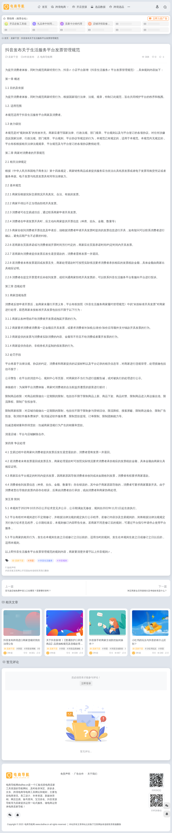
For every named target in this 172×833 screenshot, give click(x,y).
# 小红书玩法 (150, 649)
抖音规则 (102, 551)
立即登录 (86, 683)
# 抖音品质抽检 (73, 649)
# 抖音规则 (62, 560)
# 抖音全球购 (29, 649)
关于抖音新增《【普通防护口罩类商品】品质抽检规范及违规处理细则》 (64, 644)
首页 (6, 38)
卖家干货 (15, 38)
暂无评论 (12, 662)
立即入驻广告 (158, 18)
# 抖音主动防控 (116, 649)
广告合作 (79, 773)
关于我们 (92, 773)
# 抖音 (31, 560)
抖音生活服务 (99, 69)
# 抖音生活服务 (45, 560)
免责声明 (65, 773)
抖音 (66, 69)
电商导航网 (44, 56)
